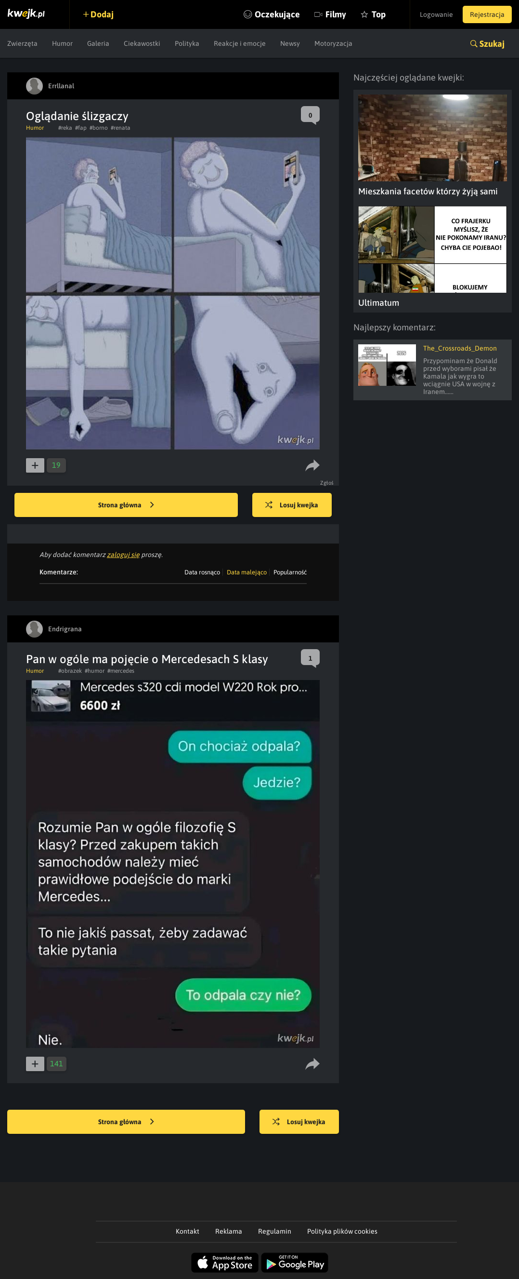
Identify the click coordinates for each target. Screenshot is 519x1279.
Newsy (290, 43)
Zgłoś (327, 483)
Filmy (335, 14)
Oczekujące (277, 14)
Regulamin (274, 1231)
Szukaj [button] (492, 44)
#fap (81, 127)
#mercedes (120, 670)
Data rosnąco (202, 572)
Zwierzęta (22, 43)
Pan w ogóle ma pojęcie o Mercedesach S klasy (147, 659)
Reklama (228, 1231)
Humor (62, 43)
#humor (94, 670)
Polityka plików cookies (342, 1231)
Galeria (98, 43)
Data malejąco (247, 572)
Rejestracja (487, 14)
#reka (65, 127)
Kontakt (187, 1231)
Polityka (187, 43)
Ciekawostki (142, 43)
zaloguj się (123, 554)
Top (379, 14)
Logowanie (436, 14)
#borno (99, 127)
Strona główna (126, 505)
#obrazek (70, 670)
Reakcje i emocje (240, 43)
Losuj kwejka (291, 505)
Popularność (290, 572)
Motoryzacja (333, 43)
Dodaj (102, 14)
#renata (120, 127)
